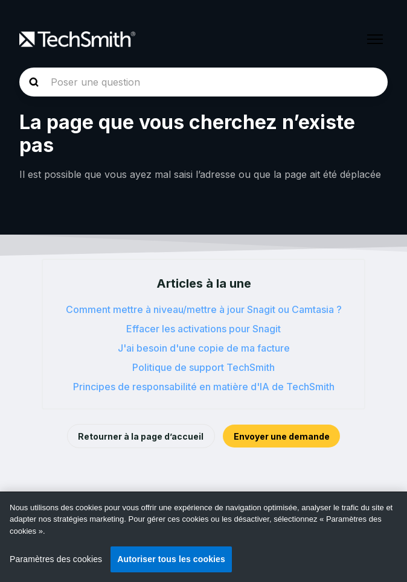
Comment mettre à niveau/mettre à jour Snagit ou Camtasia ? (204, 309)
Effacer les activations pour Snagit (203, 329)
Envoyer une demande (282, 436)
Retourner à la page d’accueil (141, 436)
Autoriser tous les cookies (171, 559)
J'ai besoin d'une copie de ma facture (204, 348)
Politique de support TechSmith (203, 367)
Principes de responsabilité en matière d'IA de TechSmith (204, 387)
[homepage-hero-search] (203, 82)
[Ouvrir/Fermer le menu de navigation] (375, 39)
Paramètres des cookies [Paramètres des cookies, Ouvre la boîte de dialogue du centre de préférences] (56, 559)
